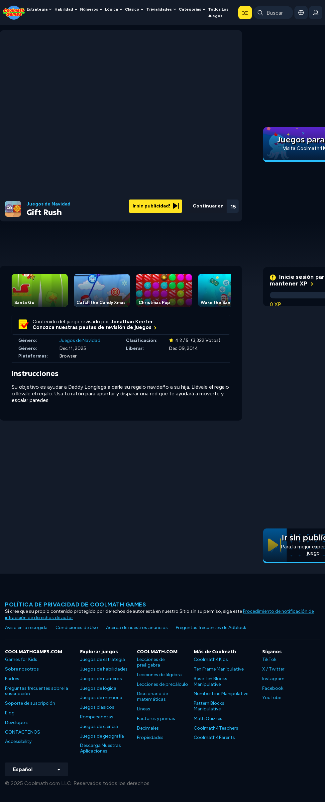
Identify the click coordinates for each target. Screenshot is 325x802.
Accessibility (18, 741)
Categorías (190, 9)
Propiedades (150, 737)
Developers (17, 722)
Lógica (111, 9)
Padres (12, 679)
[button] (245, 12)
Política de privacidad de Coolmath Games (75, 604)
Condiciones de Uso (76, 627)
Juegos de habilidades (104, 669)
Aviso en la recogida (26, 627)
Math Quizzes (208, 718)
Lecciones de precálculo (162, 684)
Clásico (132, 9)
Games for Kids (21, 659)
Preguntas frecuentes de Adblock (211, 627)
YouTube (271, 697)
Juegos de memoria (101, 697)
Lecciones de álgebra (159, 675)
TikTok (269, 659)
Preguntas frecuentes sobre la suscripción (36, 691)
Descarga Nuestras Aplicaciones (100, 748)
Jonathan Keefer (132, 322)
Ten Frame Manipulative (219, 669)
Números (89, 9)
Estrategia (37, 9)
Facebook (272, 688)
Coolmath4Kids (211, 659)
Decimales (148, 728)
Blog (10, 713)
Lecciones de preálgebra (150, 662)
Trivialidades (159, 9)
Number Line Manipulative (221, 693)
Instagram (273, 679)
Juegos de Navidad (48, 204)
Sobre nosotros (22, 669)
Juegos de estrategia (102, 659)
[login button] (315, 12)
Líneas (143, 709)
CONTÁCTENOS (22, 732)
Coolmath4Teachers (216, 728)
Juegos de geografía (102, 736)
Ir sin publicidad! (156, 206)
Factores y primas (156, 718)
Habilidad (63, 9)
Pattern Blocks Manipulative (209, 706)
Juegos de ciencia (99, 726)
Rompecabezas (96, 717)
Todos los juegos (218, 12)
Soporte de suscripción (30, 703)
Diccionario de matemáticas (152, 696)
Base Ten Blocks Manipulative (210, 681)
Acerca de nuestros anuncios (137, 627)
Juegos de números (101, 679)
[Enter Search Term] (273, 12)
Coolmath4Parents (214, 737)
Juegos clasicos (97, 707)
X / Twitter (273, 669)
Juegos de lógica (98, 688)
